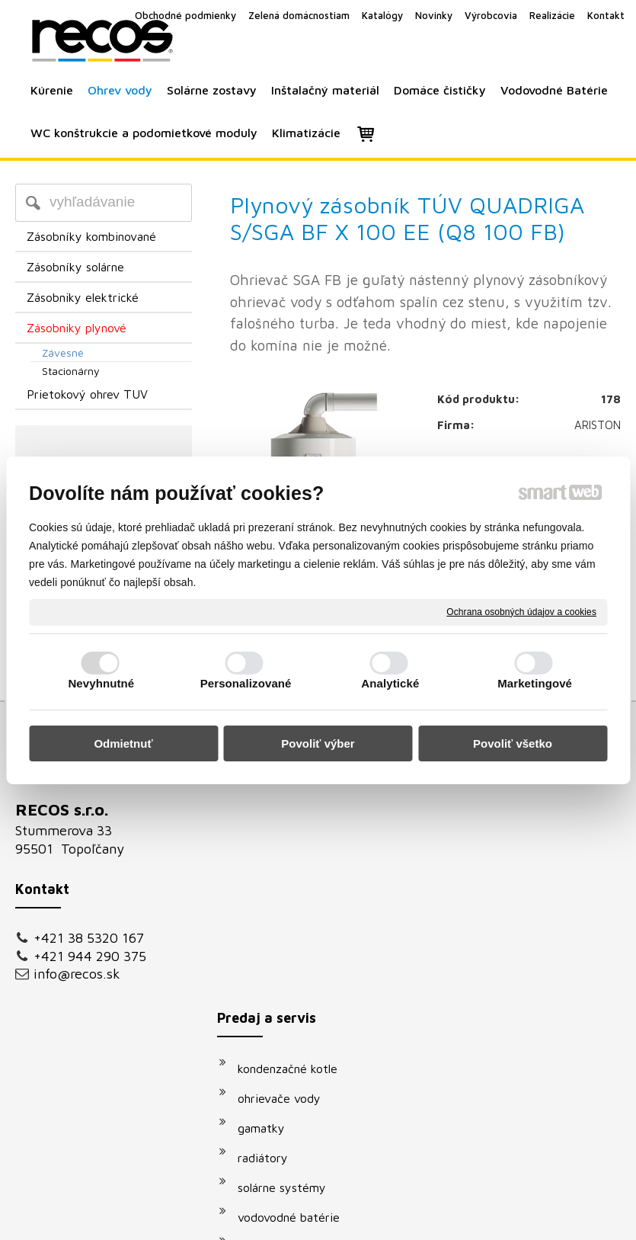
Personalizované (246, 683)
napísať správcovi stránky (300, 1190)
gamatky (268, 873)
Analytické (390, 683)
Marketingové (534, 683)
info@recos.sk (77, 974)
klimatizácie (277, 1022)
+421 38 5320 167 (89, 938)
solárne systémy (289, 933)
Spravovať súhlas (576, 1190)
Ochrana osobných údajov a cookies (521, 611)
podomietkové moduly (305, 992)
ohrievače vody (286, 844)
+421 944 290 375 (90, 956)
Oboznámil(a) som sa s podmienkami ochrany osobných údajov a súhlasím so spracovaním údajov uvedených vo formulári (537, 1016)
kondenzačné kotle (295, 814)
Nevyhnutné (101, 683)
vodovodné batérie (296, 962)
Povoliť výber (317, 743)
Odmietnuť (123, 743)
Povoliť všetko (512, 743)
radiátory (270, 903)
